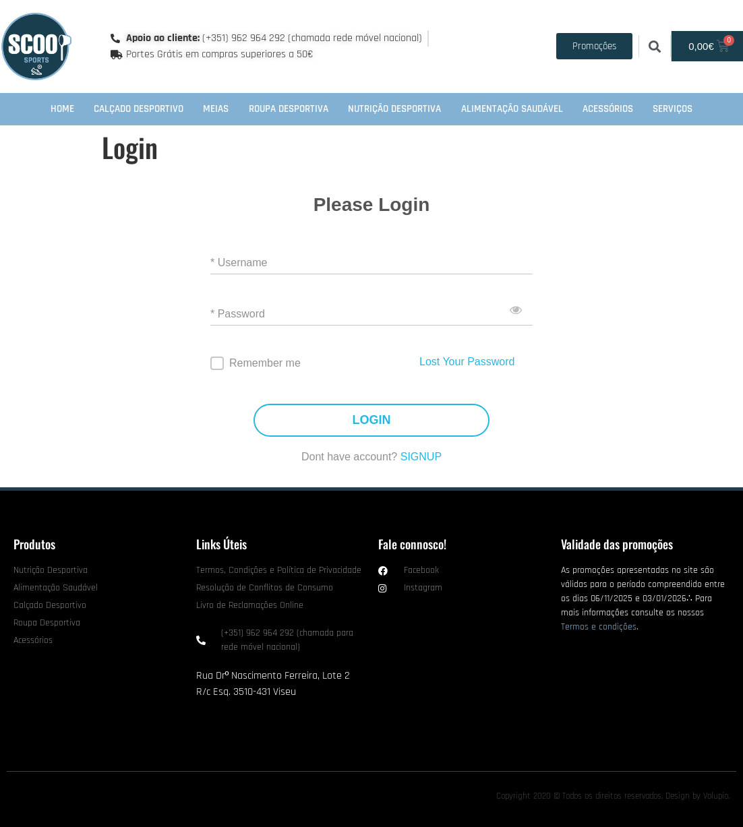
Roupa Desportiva (288, 108)
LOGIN (372, 420)
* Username (238, 262)
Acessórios (608, 108)
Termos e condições (598, 627)
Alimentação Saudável (512, 108)
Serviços (672, 108)
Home (62, 108)
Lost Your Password (466, 361)
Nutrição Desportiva (394, 108)
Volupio (715, 796)
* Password (237, 313)
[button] (654, 46)
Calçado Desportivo (138, 108)
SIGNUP (421, 456)
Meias (216, 108)
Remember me (265, 363)
